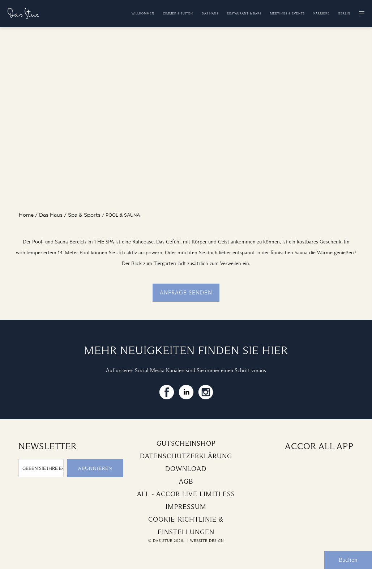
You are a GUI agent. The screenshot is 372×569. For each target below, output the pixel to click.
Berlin (344, 13)
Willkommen (143, 13)
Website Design (207, 540)
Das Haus (210, 13)
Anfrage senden (186, 292)
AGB (186, 481)
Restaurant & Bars (244, 13)
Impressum (186, 507)
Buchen (348, 559)
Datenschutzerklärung (186, 456)
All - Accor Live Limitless (186, 494)
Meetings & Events (287, 13)
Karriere (321, 13)
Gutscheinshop (186, 443)
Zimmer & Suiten (178, 13)
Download (185, 469)
